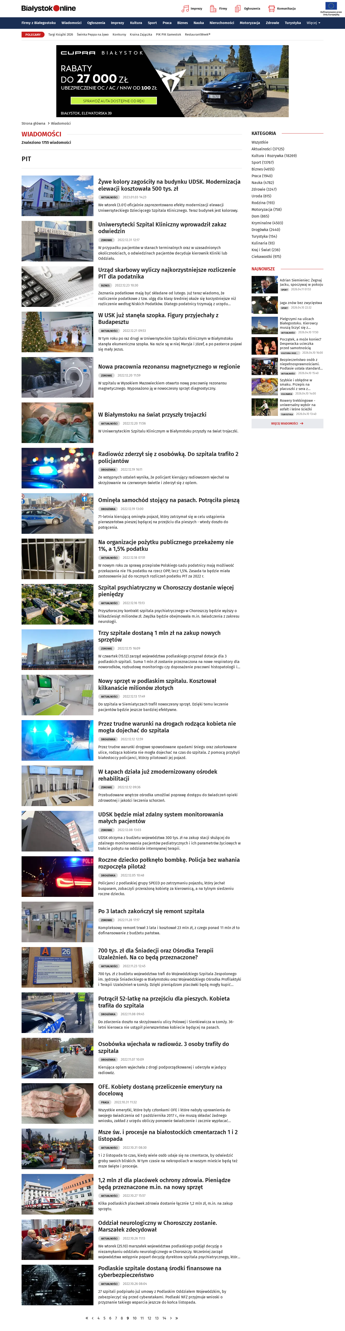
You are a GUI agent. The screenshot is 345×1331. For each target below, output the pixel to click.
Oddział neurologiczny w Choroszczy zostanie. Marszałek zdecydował (157, 1226)
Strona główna (33, 123)
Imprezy (192, 8)
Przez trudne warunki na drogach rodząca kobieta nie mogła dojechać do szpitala (167, 727)
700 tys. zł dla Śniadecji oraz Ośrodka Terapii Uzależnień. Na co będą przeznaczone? (155, 954)
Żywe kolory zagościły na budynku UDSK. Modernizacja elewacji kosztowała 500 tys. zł (169, 185)
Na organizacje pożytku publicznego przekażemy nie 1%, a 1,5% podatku (166, 546)
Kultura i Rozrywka (267, 155)
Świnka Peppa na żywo (93, 34)
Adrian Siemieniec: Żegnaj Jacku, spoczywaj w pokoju (301, 282)
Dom (255, 216)
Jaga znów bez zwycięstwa (301, 303)
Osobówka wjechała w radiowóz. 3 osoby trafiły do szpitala (163, 1047)
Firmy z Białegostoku (39, 23)
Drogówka (108, 469)
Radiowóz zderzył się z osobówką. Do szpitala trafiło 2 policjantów (168, 457)
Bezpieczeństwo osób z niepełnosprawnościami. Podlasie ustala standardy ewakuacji (301, 364)
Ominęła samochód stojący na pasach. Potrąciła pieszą (169, 500)
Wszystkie (260, 142)
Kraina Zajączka (141, 34)
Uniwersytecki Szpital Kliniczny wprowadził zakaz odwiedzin (162, 228)
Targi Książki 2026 (60, 34)
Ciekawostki (262, 256)
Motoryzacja (250, 23)
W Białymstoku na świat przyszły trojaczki (152, 414)
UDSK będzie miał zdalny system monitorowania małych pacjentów (160, 818)
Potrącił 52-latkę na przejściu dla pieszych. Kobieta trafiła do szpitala (164, 1002)
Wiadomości (71, 23)
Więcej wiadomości (284, 423)
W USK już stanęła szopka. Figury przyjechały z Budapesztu (158, 319)
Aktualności (109, 197)
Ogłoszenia (247, 8)
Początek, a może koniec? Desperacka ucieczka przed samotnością (300, 343)
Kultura (136, 23)
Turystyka (293, 23)
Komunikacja (282, 8)
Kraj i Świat (261, 250)
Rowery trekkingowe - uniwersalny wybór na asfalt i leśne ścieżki (298, 404)
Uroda (257, 196)
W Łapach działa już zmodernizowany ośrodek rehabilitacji (157, 775)
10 (135, 1318)
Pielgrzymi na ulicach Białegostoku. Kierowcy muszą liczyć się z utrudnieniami (299, 323)
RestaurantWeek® (197, 34)
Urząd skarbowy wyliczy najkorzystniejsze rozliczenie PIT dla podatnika (167, 273)
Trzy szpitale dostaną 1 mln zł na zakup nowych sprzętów (159, 636)
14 (164, 1318)
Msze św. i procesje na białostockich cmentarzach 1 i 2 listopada (168, 1136)
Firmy (218, 8)
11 (142, 1318)
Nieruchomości (222, 23)
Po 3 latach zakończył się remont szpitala (151, 911)
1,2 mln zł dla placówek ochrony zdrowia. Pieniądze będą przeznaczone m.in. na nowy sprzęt (164, 1184)
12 (149, 1318)
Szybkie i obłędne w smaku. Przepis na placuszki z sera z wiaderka (296, 384)
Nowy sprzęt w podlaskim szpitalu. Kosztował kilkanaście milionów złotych (157, 684)
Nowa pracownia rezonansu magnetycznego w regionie (169, 366)
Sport (152, 23)
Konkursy (119, 34)
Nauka (199, 23)
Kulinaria (259, 243)
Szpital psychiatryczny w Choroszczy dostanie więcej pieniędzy (166, 591)
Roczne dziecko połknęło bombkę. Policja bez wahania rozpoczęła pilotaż (169, 863)
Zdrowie (272, 23)
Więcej (314, 23)
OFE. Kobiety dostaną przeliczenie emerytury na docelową (160, 1090)
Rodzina (259, 203)
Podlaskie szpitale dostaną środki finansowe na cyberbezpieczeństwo (159, 1272)
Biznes (182, 23)
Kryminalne (261, 223)
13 (157, 1318)
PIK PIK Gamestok (168, 34)
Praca (167, 23)
